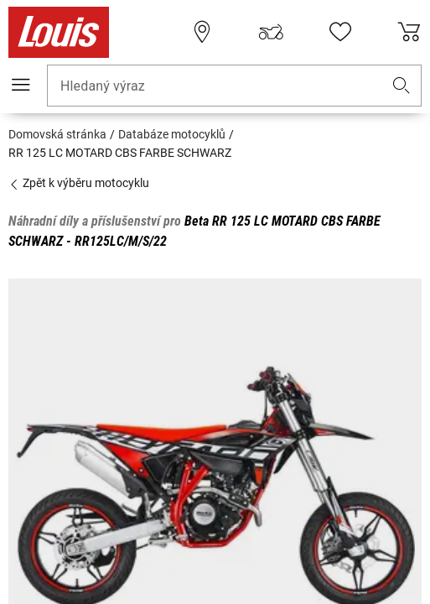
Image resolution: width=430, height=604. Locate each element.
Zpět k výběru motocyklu (78, 183)
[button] (401, 86)
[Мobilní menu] (21, 84)
